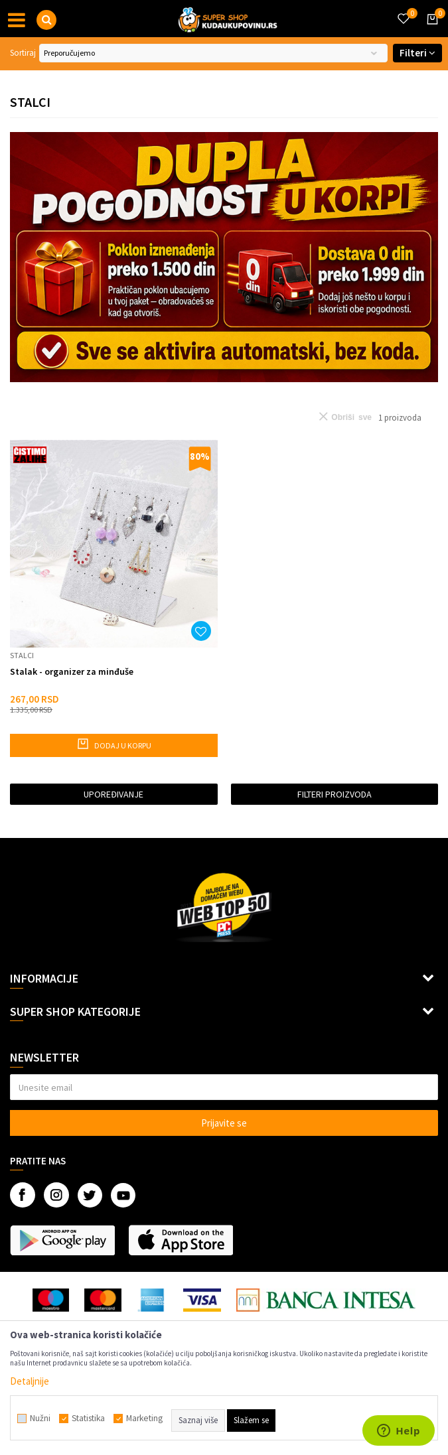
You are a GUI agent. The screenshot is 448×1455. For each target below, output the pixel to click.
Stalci (22, 655)
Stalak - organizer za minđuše (71, 671)
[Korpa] (430, 31)
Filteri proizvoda (334, 794)
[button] (46, 20)
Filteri (417, 52)
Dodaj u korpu (113, 743)
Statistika (88, 1418)
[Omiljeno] (403, 11)
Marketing (144, 1418)
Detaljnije (29, 1381)
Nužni (40, 1418)
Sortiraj (23, 52)
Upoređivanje (113, 794)
